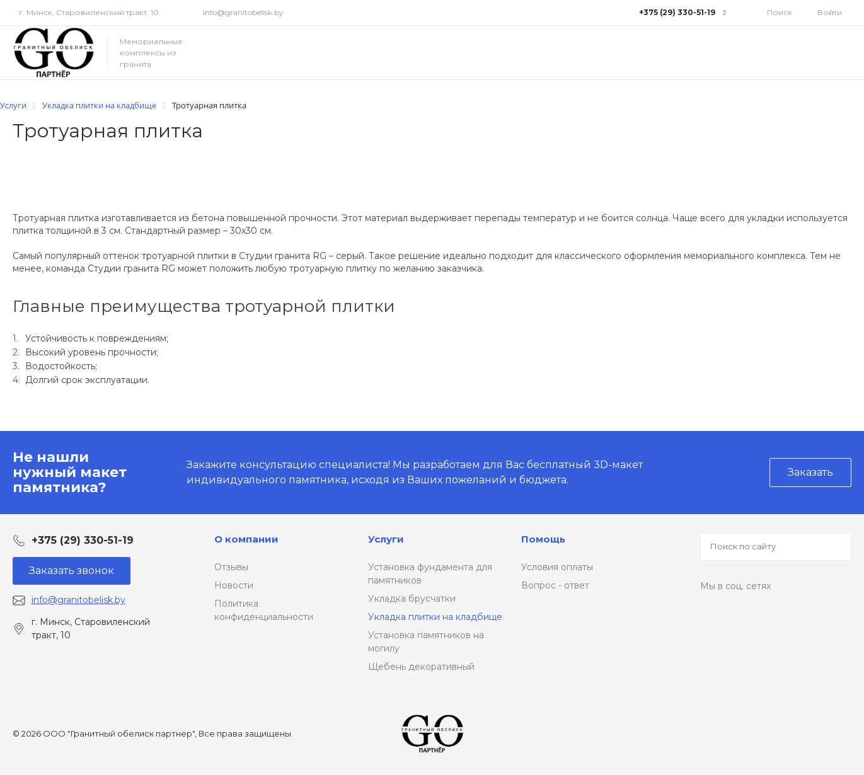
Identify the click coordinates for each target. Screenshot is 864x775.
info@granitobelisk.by (243, 12)
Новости (233, 585)
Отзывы (231, 567)
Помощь (543, 539)
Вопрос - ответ (555, 585)
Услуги (386, 539)
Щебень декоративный (421, 666)
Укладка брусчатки (412, 598)
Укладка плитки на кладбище (435, 617)
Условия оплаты (557, 567)
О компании (246, 539)
